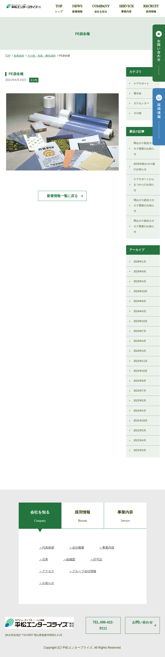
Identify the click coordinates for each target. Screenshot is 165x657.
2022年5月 (140, 400)
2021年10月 (141, 420)
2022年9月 (140, 380)
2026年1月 (140, 261)
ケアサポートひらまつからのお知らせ (144, 184)
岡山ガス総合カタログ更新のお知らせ (144, 148)
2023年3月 (140, 350)
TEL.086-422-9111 (103, 625)
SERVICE (126, 9)
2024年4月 (140, 311)
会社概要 (78, 547)
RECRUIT (151, 9)
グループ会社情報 (84, 571)
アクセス (48, 571)
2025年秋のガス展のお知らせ (144, 166)
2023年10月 (141, 321)
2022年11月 (141, 360)
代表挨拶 (48, 547)
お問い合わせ (142, 622)
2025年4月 (140, 281)
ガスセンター (141, 103)
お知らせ (48, 583)
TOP (59, 9)
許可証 (97, 559)
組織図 (70, 559)
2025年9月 (140, 271)
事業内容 (108, 547)
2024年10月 (141, 291)
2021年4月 (140, 440)
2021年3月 (140, 450)
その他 (137, 113)
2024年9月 (140, 301)
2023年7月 (140, 331)
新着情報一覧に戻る (62, 196)
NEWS (77, 9)
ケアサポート (141, 83)
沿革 (45, 559)
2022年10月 (141, 370)
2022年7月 (140, 390)
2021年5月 (140, 430)
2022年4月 (140, 410)
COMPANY (101, 9)
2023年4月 (140, 340)
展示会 (137, 93)
